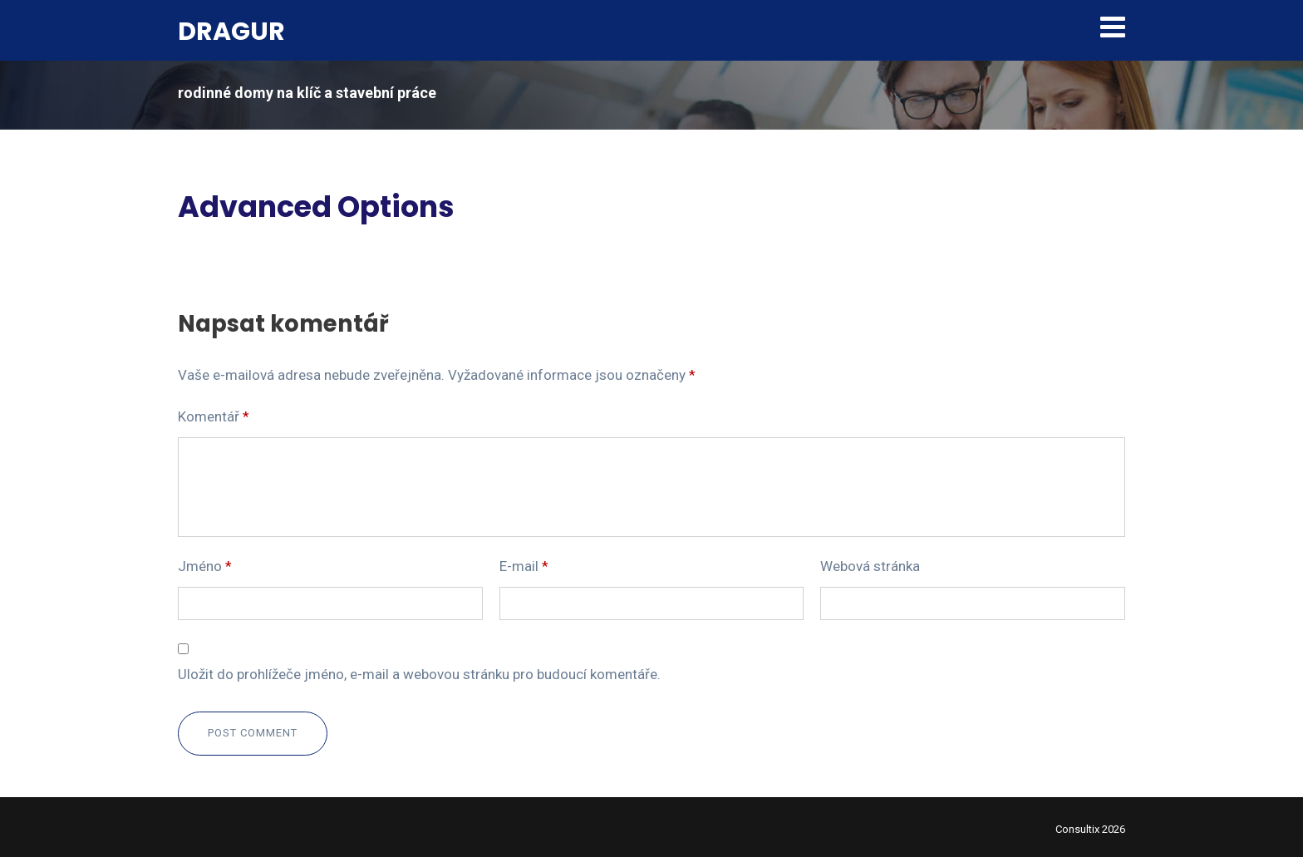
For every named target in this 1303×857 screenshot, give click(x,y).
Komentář (213, 416)
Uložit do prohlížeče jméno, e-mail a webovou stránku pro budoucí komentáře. (419, 674)
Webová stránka (870, 566)
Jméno (205, 566)
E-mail (523, 566)
